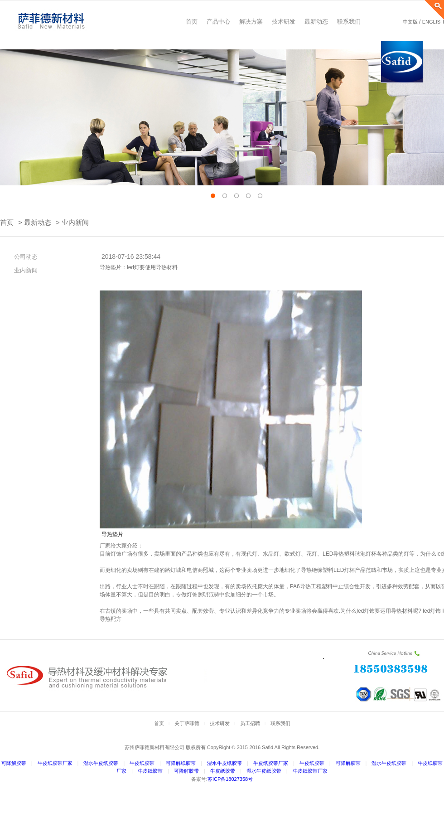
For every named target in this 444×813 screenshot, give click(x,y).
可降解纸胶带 (181, 763)
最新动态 (37, 222)
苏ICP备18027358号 (230, 779)
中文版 (410, 21)
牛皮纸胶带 (142, 763)
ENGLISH (433, 21)
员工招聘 (250, 723)
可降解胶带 (13, 763)
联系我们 (280, 723)
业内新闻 (75, 222)
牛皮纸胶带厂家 (55, 763)
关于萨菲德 (186, 723)
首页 (7, 222)
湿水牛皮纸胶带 (100, 763)
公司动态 (23, 256)
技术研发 (220, 723)
